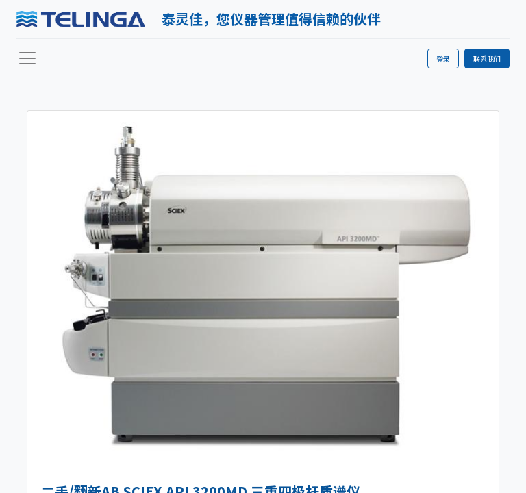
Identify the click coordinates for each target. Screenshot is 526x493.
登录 (443, 58)
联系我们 (487, 58)
